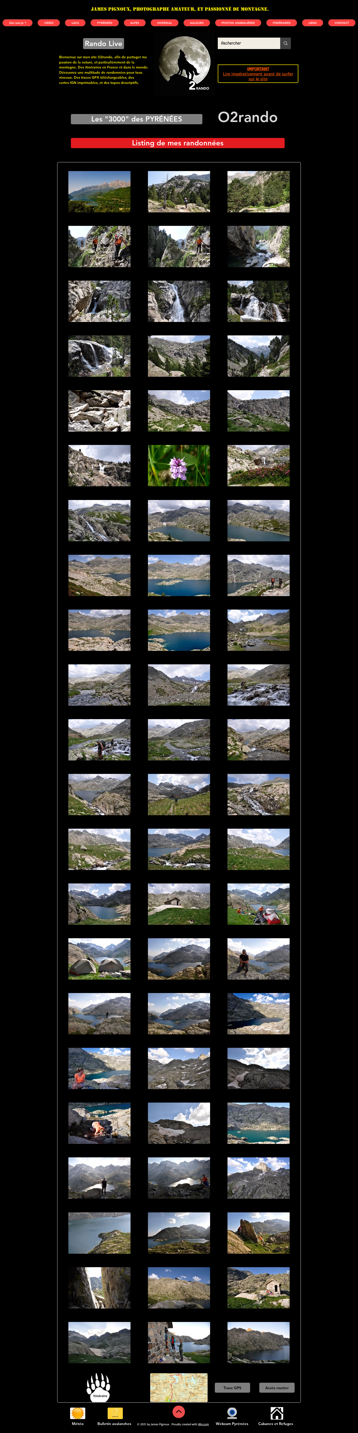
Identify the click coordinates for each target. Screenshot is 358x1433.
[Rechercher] (245, 43)
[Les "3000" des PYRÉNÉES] (136, 119)
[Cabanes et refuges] (277, 1413)
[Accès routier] (277, 1388)
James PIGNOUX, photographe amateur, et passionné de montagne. (180, 9)
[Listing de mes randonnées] (178, 143)
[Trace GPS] (232, 1388)
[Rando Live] (103, 43)
